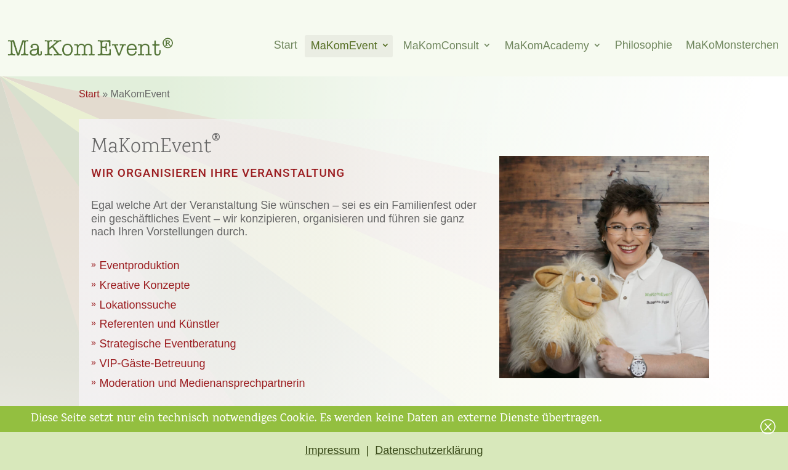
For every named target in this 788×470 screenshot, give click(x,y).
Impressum (332, 450)
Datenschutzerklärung (429, 450)
